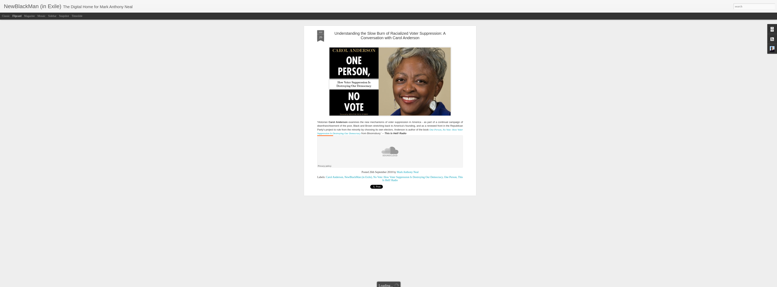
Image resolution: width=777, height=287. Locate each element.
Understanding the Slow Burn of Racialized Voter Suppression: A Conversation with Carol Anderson (390, 35)
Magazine (29, 16)
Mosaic (41, 16)
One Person (450, 177)
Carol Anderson (334, 177)
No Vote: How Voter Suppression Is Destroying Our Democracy (408, 177)
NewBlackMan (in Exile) (358, 177)
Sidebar (52, 16)
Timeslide (77, 16)
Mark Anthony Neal (408, 172)
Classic (6, 16)
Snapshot (64, 16)
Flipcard (17, 16)
